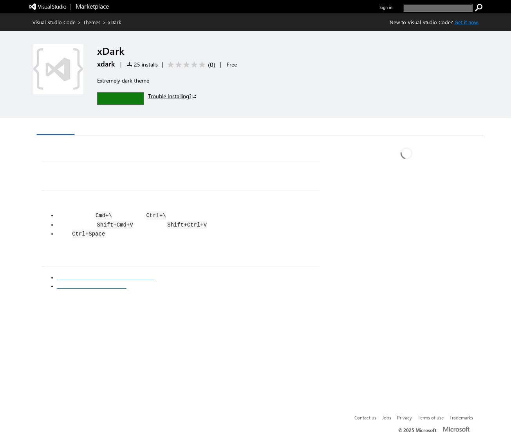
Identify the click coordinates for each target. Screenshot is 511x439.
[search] (438, 8)
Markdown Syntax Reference (91, 286)
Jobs (386, 417)
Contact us (365, 417)
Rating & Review (188, 127)
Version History (102, 127)
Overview (56, 127)
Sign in (385, 7)
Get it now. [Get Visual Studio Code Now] (467, 22)
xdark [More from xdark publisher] (106, 63)
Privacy (404, 417)
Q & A (145, 127)
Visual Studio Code (54, 22)
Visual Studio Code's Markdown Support (106, 277)
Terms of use (431, 417)
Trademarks (461, 417)
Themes (92, 22)
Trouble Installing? (172, 96)
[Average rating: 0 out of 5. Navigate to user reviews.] (190, 64)
